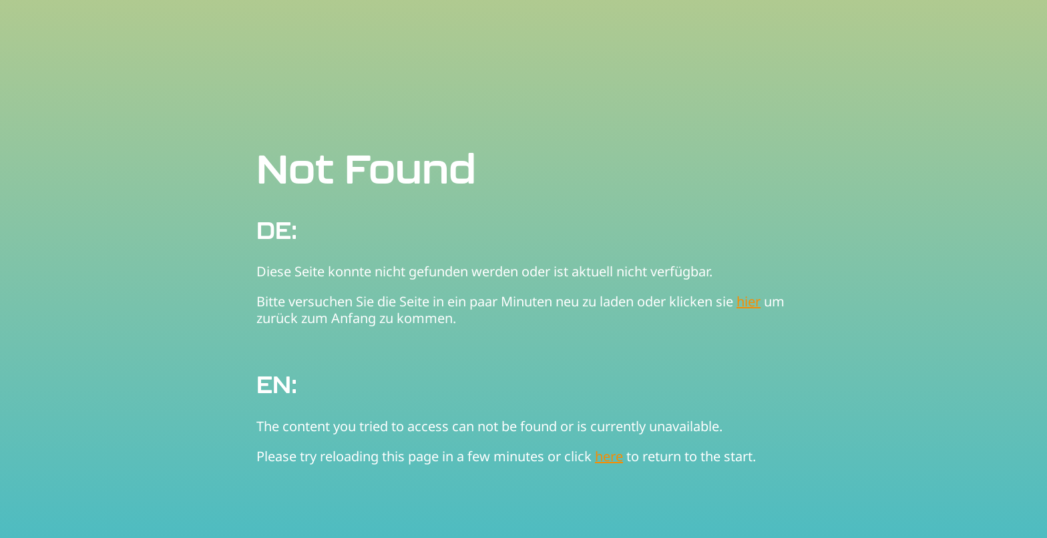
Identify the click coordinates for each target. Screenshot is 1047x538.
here (609, 456)
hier (749, 301)
